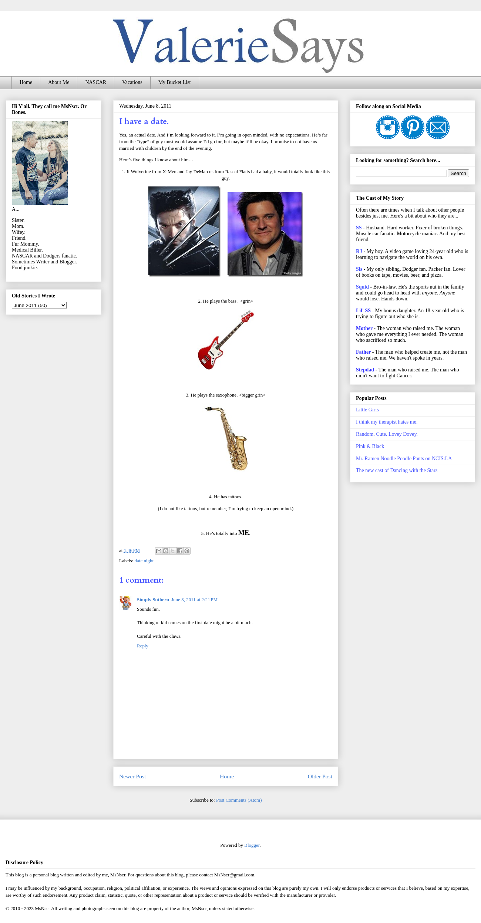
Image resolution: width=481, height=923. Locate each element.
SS (359, 227)
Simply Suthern (153, 599)
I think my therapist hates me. (386, 422)
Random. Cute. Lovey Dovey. (387, 434)
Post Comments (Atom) (239, 800)
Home (26, 82)
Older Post (320, 776)
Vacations (132, 82)
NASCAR (95, 82)
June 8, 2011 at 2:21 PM (194, 599)
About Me (58, 82)
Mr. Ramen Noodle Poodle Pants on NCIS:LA (404, 458)
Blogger (251, 845)
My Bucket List (174, 82)
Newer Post (132, 776)
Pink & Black (370, 446)
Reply (142, 646)
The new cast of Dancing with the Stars (396, 470)
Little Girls (367, 409)
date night (144, 560)
